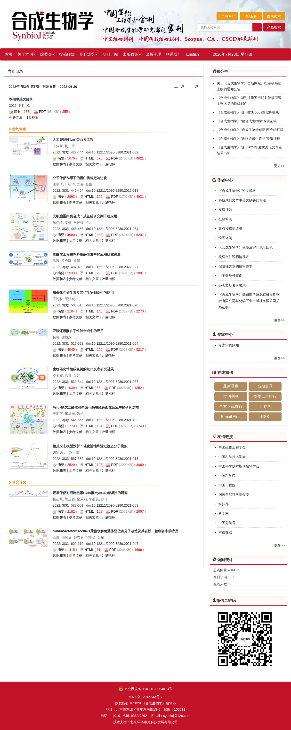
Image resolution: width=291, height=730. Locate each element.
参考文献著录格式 (232, 285)
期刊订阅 (110, 54)
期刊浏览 (88, 54)
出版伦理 (153, 54)
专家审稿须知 (228, 345)
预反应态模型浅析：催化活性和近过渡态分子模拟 (90, 446)
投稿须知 (67, 54)
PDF (42, 112)
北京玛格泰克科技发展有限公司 (154, 722)
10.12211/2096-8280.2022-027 (115, 267)
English (192, 54)
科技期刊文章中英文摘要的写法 (242, 200)
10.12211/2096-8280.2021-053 (115, 505)
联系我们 (173, 54)
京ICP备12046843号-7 (145, 697)
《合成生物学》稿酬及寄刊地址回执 (245, 247)
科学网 (223, 513)
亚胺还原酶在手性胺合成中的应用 (78, 331)
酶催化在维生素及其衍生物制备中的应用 (83, 293)
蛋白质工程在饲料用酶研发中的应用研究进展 (87, 254)
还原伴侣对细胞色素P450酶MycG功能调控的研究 (90, 493)
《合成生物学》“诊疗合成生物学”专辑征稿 (248, 138)
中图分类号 (226, 523)
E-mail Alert (231, 417)
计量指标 (32, 117)
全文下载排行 (230, 406)
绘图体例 (225, 238)
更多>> (279, 166)
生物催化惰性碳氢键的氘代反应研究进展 (83, 369)
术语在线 (225, 532)
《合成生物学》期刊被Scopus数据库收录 (248, 112)
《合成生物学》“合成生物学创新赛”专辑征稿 (250, 130)
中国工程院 (226, 485)
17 (230, 584)
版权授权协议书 (230, 228)
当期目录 (265, 386)
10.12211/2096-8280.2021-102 (115, 420)
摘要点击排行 (265, 396)
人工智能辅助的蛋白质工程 (73, 140)
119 (231, 577)
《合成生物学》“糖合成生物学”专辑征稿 (247, 121)
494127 (233, 570)
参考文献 (75, 164)
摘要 (17, 112)
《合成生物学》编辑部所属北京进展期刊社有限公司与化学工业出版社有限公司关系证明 (249, 301)
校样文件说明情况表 (233, 257)
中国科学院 (226, 476)
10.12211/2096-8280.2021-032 (115, 152)
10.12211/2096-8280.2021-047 (115, 544)
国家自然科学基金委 (233, 494)
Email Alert (227, 16)
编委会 (47, 54)
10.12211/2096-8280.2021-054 (115, 343)
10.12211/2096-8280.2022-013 (115, 190)
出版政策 (132, 54)
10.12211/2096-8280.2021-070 (115, 305)
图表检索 (274, 16)
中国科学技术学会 (232, 457)
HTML (89, 158)
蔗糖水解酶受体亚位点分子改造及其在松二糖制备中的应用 (115, 531)
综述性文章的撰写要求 (235, 266)
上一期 (179, 86)
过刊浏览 (231, 396)
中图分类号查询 (230, 276)
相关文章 (16, 117)
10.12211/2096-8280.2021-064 (115, 229)
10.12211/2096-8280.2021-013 (115, 459)
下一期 (193, 86)
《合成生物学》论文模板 (237, 191)
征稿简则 (225, 219)
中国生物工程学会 (232, 447)
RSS (265, 417)
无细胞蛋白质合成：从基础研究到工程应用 (85, 216)
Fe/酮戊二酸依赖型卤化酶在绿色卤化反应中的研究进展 (96, 407)
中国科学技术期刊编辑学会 (238, 466)
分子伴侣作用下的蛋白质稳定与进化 (80, 178)
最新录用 (231, 386)
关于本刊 (26, 54)
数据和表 (59, 164)
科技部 (223, 504)
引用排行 (265, 406)
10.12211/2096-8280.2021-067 (115, 382)
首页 (9, 54)
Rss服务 (250, 16)
